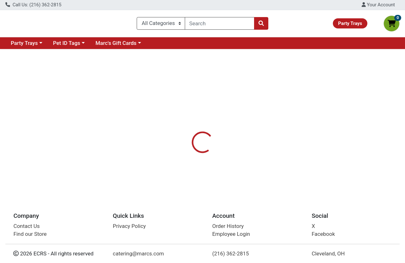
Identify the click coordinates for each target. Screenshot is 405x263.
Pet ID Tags (66, 45)
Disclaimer (216, 126)
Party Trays (24, 45)
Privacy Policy (129, 226)
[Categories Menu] (161, 24)
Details (186, 126)
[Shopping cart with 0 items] (391, 25)
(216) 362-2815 (230, 253)
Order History (228, 226)
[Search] (219, 24)
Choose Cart (348, 89)
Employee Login (231, 234)
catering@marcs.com (138, 253)
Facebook (323, 234)
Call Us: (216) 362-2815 (33, 5)
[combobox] (219, 24)
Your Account (378, 5)
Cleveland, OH (328, 253)
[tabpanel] (286, 146)
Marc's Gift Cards (116, 45)
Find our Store (30, 234)
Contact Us (26, 226)
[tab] (186, 125)
